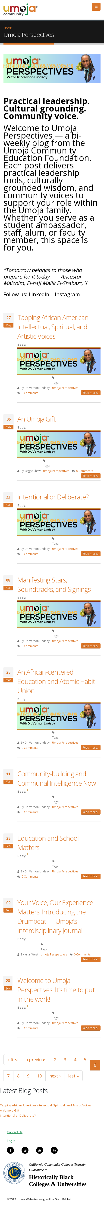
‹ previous (36, 1059)
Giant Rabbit (63, 1199)
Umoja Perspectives (65, 388)
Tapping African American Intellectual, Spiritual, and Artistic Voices (52, 327)
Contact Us (14, 1132)
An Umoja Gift (36, 418)
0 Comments (30, 393)
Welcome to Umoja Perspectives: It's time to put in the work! (56, 990)
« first (13, 1059)
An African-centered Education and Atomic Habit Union (56, 681)
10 (39, 1076)
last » (73, 1076)
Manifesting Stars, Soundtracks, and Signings (54, 584)
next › (54, 1076)
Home (8, 28)
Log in (11, 1141)
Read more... (90, 393)
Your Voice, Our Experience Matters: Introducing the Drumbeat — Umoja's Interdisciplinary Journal (55, 916)
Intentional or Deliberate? (52, 496)
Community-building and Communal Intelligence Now (56, 778)
